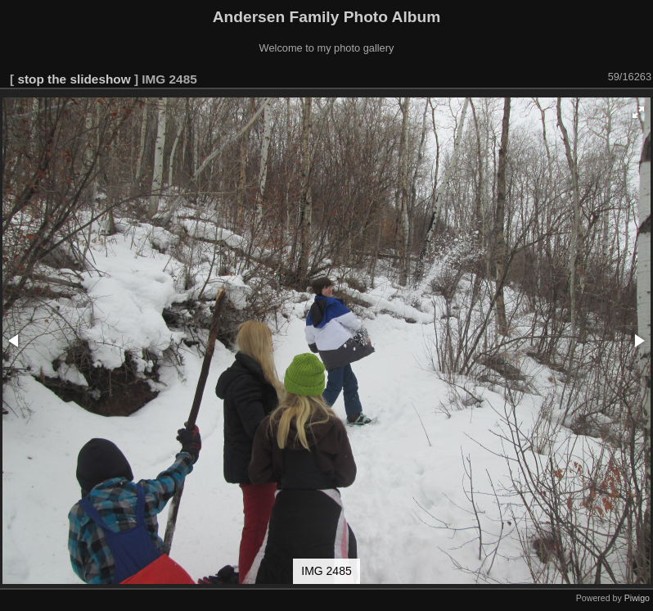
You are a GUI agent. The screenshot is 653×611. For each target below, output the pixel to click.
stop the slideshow (73, 79)
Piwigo (637, 598)
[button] (638, 112)
